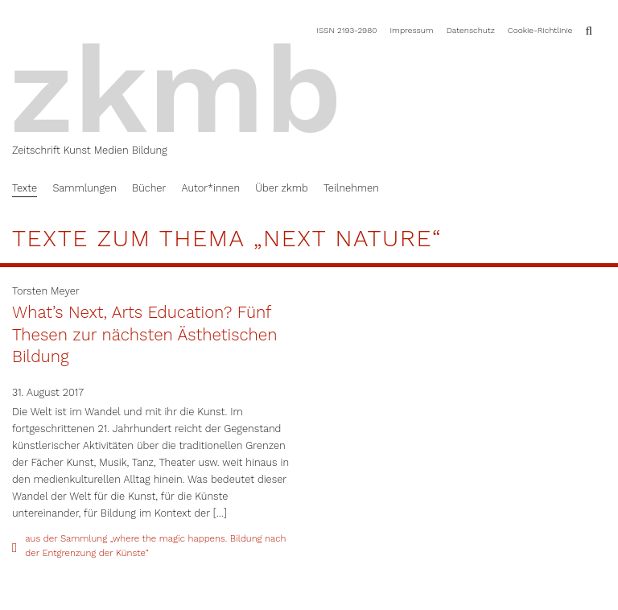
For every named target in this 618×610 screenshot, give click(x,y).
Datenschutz (471, 30)
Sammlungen (84, 188)
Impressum (411, 30)
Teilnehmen (351, 188)
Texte (24, 188)
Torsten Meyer (46, 291)
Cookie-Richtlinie (540, 30)
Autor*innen (210, 188)
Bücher (149, 188)
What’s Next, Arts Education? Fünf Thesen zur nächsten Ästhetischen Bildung (144, 334)
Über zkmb (281, 188)
